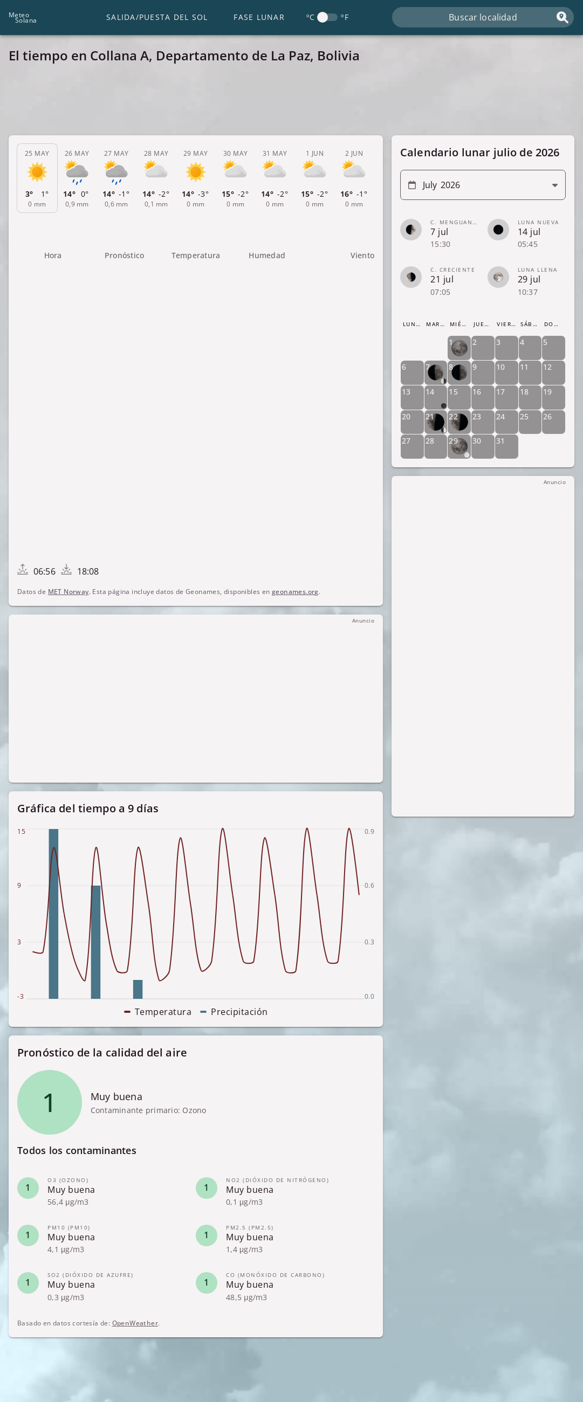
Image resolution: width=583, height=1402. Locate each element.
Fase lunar (259, 17)
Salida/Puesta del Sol (157, 17)
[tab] (37, 178)
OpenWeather (135, 1323)
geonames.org (295, 591)
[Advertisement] (291, 102)
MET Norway (68, 591)
